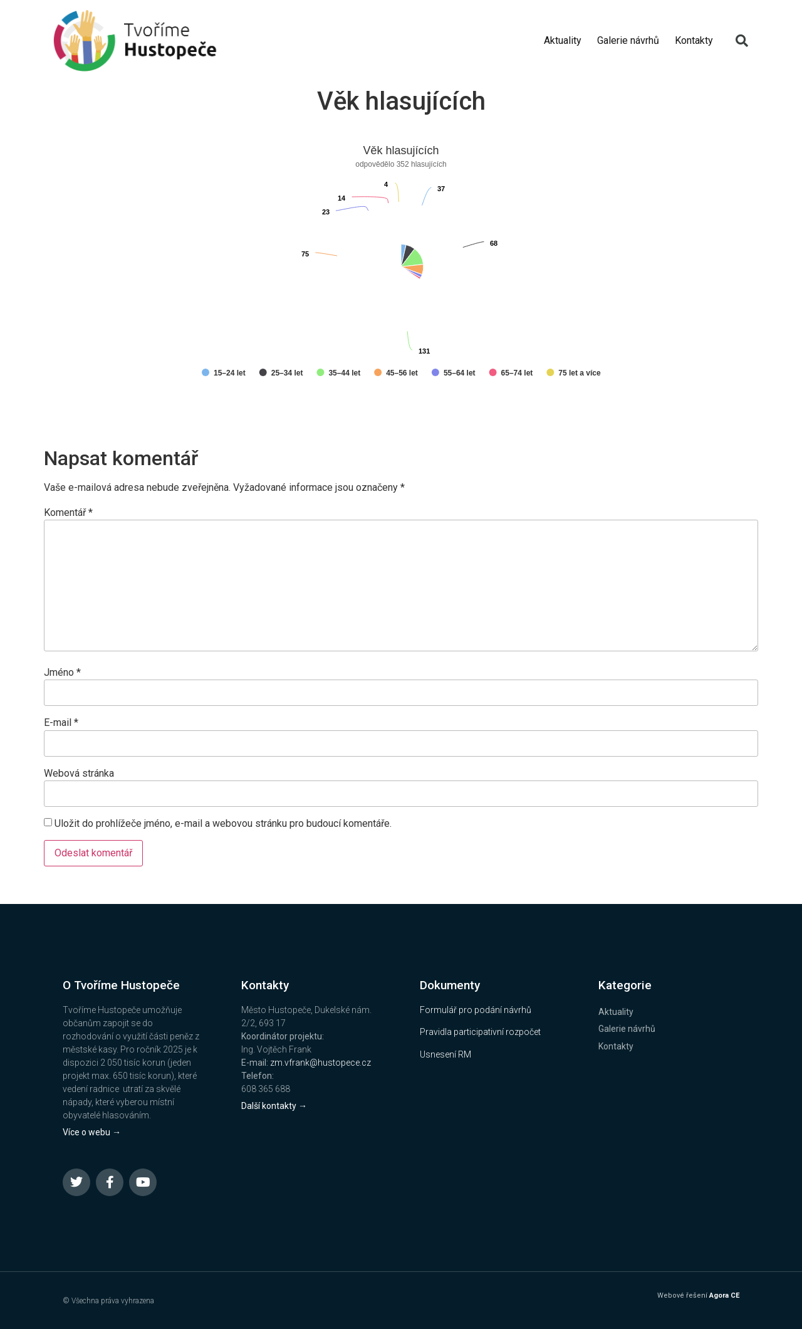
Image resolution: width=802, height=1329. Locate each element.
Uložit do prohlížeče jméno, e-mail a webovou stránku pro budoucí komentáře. (223, 824)
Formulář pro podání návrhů (475, 1010)
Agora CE (724, 1295)
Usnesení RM (445, 1054)
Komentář (68, 513)
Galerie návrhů (628, 40)
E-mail (61, 723)
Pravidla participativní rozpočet (480, 1032)
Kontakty (694, 40)
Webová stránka (79, 774)
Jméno (62, 673)
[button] (741, 40)
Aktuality (562, 40)
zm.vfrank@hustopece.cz (320, 1063)
